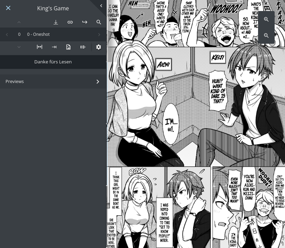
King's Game (53, 8)
